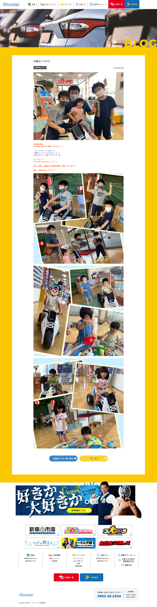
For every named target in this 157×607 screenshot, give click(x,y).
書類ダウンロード (127, 555)
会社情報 (54, 561)
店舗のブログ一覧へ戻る (64, 461)
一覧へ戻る (98, 461)
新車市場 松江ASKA (30, 558)
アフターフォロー (78, 558)
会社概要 (54, 555)
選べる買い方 (78, 561)
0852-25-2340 (109, 596)
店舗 (30, 555)
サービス (78, 555)
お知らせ (102, 555)
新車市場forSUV (30, 561)
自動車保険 (78, 566)
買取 (78, 564)
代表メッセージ (54, 558)
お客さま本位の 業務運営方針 (126, 560)
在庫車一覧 (66, 577)
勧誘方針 (126, 565)
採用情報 (91, 577)
